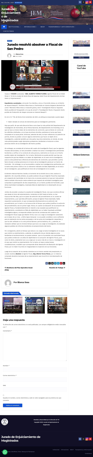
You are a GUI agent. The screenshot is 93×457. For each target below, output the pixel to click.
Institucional (14, 27)
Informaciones (30, 27)
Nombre (6, 365)
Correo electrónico (9, 375)
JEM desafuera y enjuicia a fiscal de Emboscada (35, 305)
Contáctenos (8, 31)
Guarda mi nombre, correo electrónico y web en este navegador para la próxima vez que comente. (32, 399)
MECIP (43, 27)
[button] (90, 29)
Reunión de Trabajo (57, 268)
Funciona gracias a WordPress (9, 451)
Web (4, 385)
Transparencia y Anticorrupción (61, 27)
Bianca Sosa (19, 54)
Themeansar (31, 451)
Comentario (7, 331)
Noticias (10, 40)
